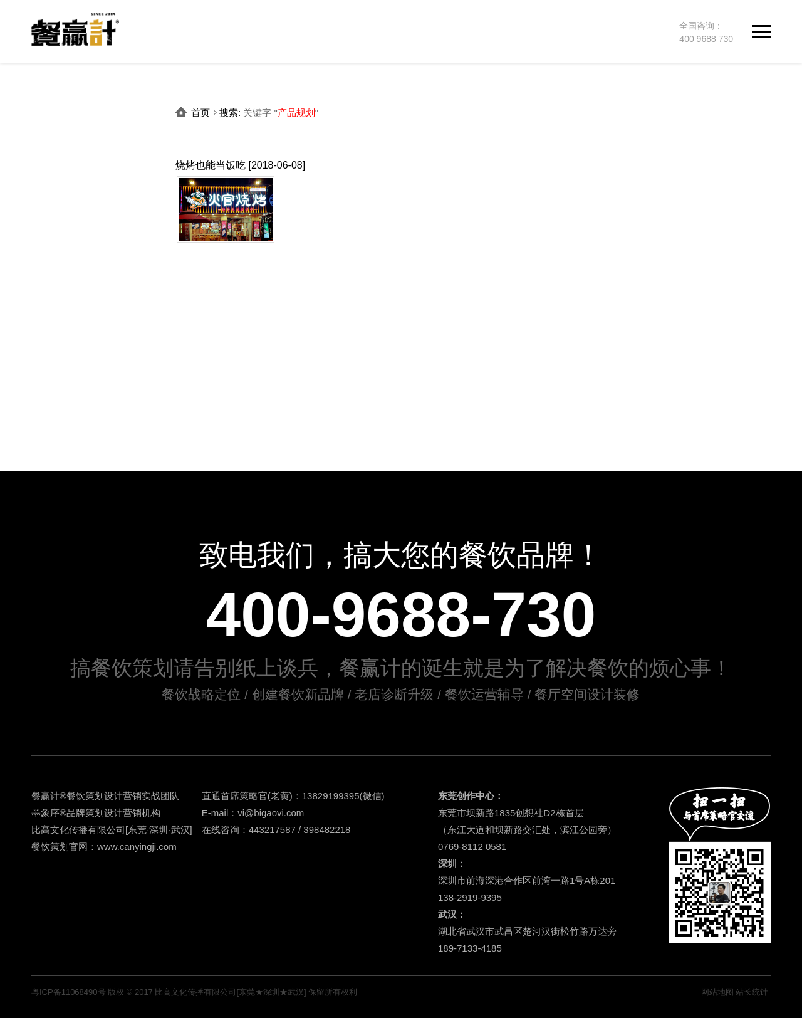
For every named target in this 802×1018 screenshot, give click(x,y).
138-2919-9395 (470, 897)
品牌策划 (85, 812)
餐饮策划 (85, 795)
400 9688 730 (706, 39)
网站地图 (717, 992)
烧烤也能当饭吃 (210, 165)
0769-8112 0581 (472, 846)
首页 (200, 112)
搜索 (228, 112)
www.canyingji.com (137, 846)
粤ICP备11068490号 (68, 992)
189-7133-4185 (470, 948)
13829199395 (331, 795)
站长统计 (752, 992)
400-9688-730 (401, 614)
